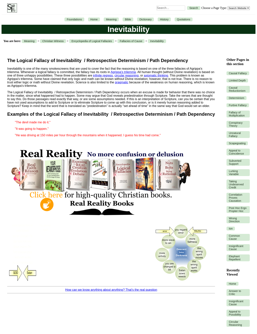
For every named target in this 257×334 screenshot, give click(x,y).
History (164, 19)
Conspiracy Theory (236, 124)
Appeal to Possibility (235, 313)
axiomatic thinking (156, 75)
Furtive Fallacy (238, 105)
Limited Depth (237, 80)
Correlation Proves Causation (235, 197)
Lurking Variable (234, 173)
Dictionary (145, 19)
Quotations (183, 19)
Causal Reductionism (237, 89)
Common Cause (234, 237)
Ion (231, 228)
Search (193, 8)
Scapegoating (237, 143)
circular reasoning (127, 75)
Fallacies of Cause (131, 41)
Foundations (74, 19)
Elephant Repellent (234, 258)
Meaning (111, 19)
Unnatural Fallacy (235, 135)
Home (94, 19)
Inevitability (157, 41)
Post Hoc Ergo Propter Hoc (238, 209)
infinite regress (103, 75)
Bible (128, 19)
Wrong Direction (234, 220)
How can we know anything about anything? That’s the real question (111, 289)
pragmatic (121, 82)
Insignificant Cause (236, 248)
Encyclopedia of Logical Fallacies (91, 41)
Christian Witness (53, 41)
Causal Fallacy (238, 73)
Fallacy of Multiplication (237, 114)
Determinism (236, 98)
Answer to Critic (235, 292)
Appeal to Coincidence (236, 152)
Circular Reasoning (235, 323)
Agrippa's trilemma (123, 72)
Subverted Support (235, 162)
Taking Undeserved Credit (236, 184)
